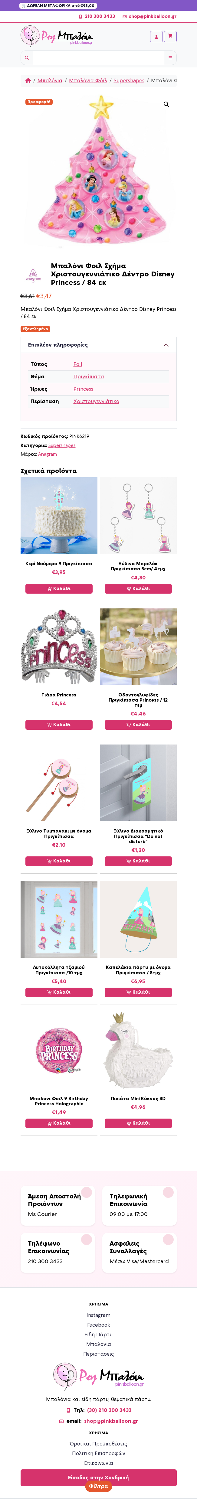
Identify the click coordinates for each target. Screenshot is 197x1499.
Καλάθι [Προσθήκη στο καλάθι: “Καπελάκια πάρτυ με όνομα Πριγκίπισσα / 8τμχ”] (138, 992)
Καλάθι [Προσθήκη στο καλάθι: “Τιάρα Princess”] (59, 724)
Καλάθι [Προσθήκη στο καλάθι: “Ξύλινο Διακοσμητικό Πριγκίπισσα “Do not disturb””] (138, 861)
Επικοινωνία (98, 1463)
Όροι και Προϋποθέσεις (98, 1444)
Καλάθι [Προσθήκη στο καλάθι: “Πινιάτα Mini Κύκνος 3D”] (138, 1123)
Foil (78, 364)
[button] (166, 104)
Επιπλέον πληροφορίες (58, 345)
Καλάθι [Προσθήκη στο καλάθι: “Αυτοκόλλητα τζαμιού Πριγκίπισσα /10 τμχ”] (59, 992)
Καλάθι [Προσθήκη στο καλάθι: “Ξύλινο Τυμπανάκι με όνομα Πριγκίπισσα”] (59, 861)
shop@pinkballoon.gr (149, 16)
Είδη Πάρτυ (98, 1334)
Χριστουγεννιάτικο (96, 401)
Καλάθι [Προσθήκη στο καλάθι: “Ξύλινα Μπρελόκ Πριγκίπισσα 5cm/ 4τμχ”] (138, 588)
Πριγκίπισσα (89, 376)
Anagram (47, 454)
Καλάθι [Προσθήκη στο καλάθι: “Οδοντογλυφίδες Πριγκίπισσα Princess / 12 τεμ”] (138, 724)
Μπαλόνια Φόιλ (88, 80)
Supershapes (129, 80)
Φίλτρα (98, 1486)
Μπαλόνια (50, 80)
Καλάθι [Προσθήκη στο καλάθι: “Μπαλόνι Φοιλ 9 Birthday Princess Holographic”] (59, 1123)
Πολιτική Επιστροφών (98, 1453)
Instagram (98, 1315)
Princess (83, 389)
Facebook (98, 1325)
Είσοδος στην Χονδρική (98, 1477)
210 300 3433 (96, 16)
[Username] (98, 58)
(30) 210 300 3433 (109, 1410)
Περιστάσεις (98, 1354)
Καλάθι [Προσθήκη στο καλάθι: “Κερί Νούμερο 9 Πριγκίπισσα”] (59, 588)
